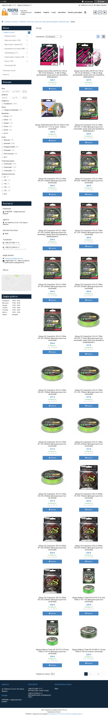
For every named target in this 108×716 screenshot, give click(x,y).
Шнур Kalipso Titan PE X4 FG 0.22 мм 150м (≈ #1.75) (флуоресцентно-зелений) (88, 600)
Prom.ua (64, 710)
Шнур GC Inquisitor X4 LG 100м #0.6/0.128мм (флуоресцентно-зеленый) (52, 181)
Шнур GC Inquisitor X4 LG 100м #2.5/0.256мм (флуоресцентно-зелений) (52, 338)
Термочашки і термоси (13, 57)
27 (98, 674)
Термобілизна (10, 53)
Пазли (7, 61)
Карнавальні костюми (12, 49)
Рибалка (23, 22)
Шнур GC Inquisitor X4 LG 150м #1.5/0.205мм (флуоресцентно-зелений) (52, 444)
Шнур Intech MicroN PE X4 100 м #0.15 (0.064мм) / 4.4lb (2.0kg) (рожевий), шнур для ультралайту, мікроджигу (52, 74)
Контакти (62, 12)
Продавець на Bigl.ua (54, 712)
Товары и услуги (9, 32)
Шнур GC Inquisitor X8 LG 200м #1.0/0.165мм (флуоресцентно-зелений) (88, 496)
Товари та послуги (11, 22)
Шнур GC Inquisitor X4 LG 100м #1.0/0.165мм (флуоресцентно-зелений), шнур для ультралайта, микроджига (52, 233)
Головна (37, 12)
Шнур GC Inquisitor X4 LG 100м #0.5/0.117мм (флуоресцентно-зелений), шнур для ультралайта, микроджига (89, 128)
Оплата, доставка (75, 12)
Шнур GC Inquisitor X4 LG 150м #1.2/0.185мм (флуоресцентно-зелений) (88, 392)
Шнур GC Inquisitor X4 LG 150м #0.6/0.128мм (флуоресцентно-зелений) (52, 392)
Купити (53, 89)
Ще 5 (5, 194)
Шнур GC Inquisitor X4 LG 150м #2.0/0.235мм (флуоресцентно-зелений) (88, 444)
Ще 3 (5, 157)
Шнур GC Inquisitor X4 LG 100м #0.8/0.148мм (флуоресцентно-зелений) (88, 181)
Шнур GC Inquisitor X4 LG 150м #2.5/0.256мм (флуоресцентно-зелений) (52, 496)
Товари (46, 12)
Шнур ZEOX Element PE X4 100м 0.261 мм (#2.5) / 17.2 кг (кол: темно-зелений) (52, 127)
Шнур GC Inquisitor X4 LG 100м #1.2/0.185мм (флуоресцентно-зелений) (88, 232)
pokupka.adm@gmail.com (14, 258)
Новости (6, 74)
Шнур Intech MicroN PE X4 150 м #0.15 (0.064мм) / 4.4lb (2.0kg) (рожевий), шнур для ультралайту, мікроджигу (88, 74)
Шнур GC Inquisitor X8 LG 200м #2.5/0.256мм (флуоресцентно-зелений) (52, 600)
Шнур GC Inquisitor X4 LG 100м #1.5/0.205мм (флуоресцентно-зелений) (52, 286)
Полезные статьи (9, 70)
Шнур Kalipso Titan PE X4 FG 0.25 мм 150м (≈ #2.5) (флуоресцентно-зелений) (52, 651)
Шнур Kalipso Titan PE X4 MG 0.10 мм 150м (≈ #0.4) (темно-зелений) (88, 650)
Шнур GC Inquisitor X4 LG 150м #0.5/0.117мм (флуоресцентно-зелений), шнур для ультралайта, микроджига (89, 339)
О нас (53, 12)
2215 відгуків (89, 1)
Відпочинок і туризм (12, 44)
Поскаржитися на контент (57, 714)
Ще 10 (6, 133)
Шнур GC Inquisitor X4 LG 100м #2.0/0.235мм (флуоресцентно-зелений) (88, 286)
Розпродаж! (9, 65)
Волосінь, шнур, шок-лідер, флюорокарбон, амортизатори (48, 22)
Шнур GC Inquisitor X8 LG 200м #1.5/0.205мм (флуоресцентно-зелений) (52, 548)
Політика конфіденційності (74, 714)
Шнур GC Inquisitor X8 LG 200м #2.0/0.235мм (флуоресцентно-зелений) (88, 548)
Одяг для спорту (10, 40)
